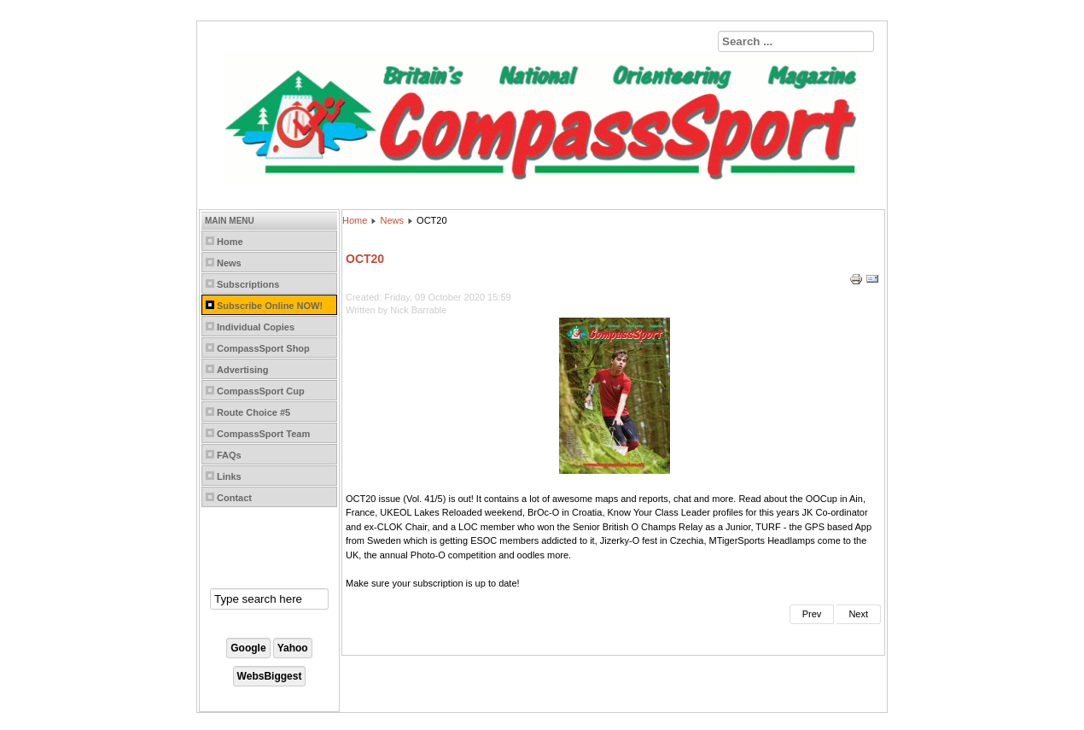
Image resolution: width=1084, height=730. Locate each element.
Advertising (243, 370)
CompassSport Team (263, 434)
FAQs (229, 455)
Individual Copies (255, 327)
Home (230, 242)
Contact (234, 498)
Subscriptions (248, 284)
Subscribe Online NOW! (270, 306)
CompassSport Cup (261, 391)
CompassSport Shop (263, 348)
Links (229, 476)
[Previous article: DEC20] (812, 614)
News (229, 263)
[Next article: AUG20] (858, 614)
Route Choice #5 (253, 412)
